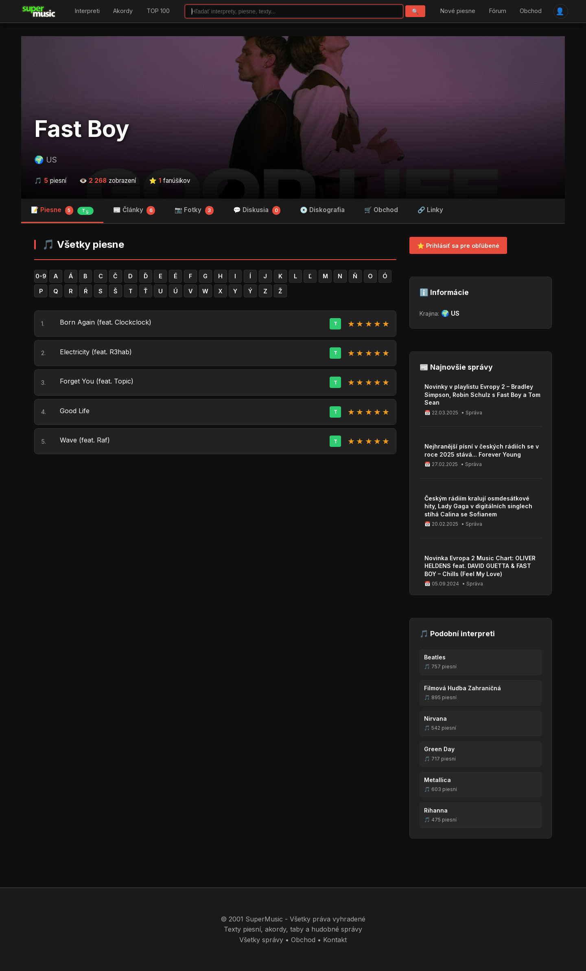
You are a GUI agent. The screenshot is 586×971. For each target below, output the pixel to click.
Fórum (497, 11)
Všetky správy (261, 940)
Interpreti (87, 11)
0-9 (40, 276)
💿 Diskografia (322, 210)
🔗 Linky (430, 210)
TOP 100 (158, 11)
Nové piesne (457, 11)
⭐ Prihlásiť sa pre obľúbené (458, 245)
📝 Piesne (62, 210)
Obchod (531, 11)
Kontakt (335, 940)
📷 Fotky (194, 210)
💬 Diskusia (257, 210)
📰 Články (134, 210)
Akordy (123, 11)
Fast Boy (81, 129)
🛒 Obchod (381, 210)
